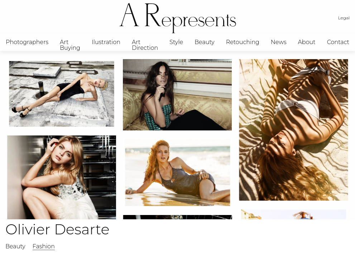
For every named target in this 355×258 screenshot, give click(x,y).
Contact (338, 42)
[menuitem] (27, 42)
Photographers (27, 42)
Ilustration (106, 42)
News (279, 42)
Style (176, 42)
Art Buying (70, 45)
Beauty (205, 42)
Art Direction (145, 45)
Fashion (44, 246)
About (307, 42)
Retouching (242, 42)
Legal (344, 17)
